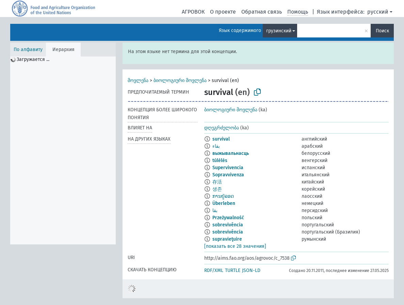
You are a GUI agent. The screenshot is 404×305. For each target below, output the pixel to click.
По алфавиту (28, 49)
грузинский (278, 31)
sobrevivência (227, 225)
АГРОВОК (193, 12)
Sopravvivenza (228, 175)
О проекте (223, 12)
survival (221, 139)
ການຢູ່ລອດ (223, 196)
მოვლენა (138, 80)
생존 (217, 189)
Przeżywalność (228, 218)
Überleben (223, 203)
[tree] (63, 150)
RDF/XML (213, 270)
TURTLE (232, 270)
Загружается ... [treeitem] (33, 59)
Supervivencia (227, 168)
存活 (217, 182)
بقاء (216, 146)
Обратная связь (261, 12)
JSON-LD (251, 270)
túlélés (219, 160)
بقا (214, 210)
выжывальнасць (230, 153)
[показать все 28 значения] (235, 246)
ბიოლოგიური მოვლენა (180, 80)
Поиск (382, 31)
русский (377, 12)
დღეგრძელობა (221, 128)
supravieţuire (227, 239)
